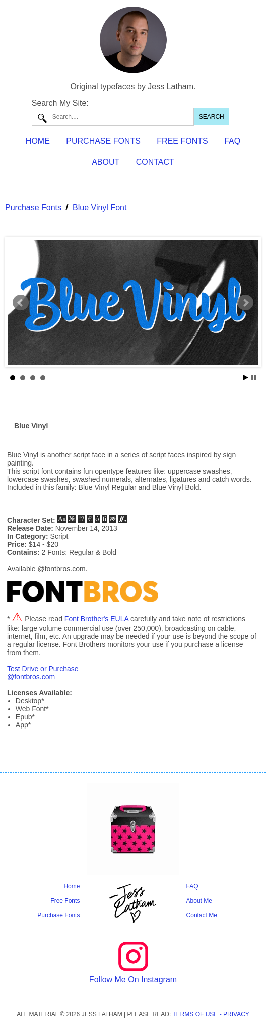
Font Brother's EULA (96, 619)
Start (245, 377)
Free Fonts (65, 900)
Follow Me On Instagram (133, 979)
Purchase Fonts (33, 207)
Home (71, 886)
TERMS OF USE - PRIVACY (210, 1014)
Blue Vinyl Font (99, 207)
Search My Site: (60, 103)
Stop (253, 377)
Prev (21, 303)
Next (245, 303)
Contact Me (201, 915)
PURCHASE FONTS (103, 141)
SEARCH (211, 116)
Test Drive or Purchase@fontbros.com (43, 673)
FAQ (232, 141)
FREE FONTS (182, 141)
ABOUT (105, 162)
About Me (199, 900)
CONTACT (155, 162)
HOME (38, 141)
